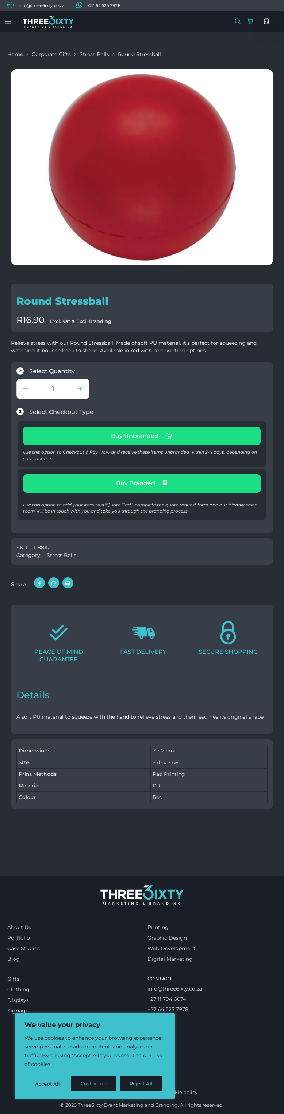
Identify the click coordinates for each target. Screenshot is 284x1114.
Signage (17, 1010)
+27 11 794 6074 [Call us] (166, 999)
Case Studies (23, 948)
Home (15, 54)
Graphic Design (167, 938)
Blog (13, 959)
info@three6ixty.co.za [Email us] (174, 988)
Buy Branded (142, 483)
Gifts (13, 979)
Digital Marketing (170, 959)
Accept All (143, 1084)
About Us (19, 927)
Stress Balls (94, 54)
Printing (158, 927)
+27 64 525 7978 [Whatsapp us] (167, 1009)
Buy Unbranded (142, 436)
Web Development (171, 948)
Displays (18, 1000)
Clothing (18, 989)
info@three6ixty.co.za (36, 5)
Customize (48, 1084)
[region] (95, 1056)
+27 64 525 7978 (98, 5)
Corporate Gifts (51, 54)
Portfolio (18, 938)
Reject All (95, 1084)
